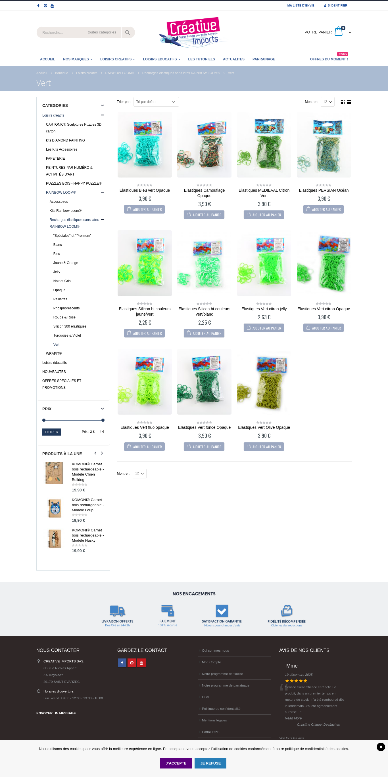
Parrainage (264, 59)
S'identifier (335, 5)
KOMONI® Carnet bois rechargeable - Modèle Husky (88, 535)
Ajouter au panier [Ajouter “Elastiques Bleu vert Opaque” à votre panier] (147, 209)
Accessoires (59, 202)
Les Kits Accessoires (61, 149)
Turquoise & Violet (67, 335)
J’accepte (176, 763)
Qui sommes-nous (215, 650)
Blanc (57, 245)
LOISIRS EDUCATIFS (160, 59)
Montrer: (311, 102)
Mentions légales (214, 720)
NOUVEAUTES (54, 372)
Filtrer (51, 432)
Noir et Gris (62, 281)
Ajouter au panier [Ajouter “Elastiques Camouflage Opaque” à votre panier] (207, 215)
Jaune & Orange (65, 263)
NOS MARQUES (76, 59)
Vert (56, 345)
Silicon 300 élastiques (69, 326)
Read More (293, 718)
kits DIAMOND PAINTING (65, 140)
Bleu (56, 254)
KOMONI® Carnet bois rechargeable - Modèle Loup (88, 505)
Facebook (122, 662)
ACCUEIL (47, 59)
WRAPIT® (54, 354)
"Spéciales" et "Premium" (72, 236)
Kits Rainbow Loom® (66, 211)
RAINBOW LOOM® (61, 193)
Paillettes (60, 299)
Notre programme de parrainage (225, 685)
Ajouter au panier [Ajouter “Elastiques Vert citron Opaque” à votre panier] (326, 328)
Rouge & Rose (64, 317)
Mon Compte (211, 662)
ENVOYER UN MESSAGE (56, 713)
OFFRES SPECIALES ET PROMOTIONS (61, 384)
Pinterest (132, 662)
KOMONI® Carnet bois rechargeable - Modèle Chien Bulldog (88, 472)
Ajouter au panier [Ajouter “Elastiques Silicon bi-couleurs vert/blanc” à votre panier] (207, 333)
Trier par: (124, 102)
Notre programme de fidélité (222, 673)
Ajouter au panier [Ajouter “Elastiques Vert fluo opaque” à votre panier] (147, 446)
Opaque (59, 290)
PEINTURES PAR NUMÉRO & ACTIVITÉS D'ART (69, 171)
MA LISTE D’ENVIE (300, 5)
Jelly (56, 272)
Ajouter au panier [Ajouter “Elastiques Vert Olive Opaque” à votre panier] (267, 446)
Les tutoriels (201, 59)
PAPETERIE (55, 159)
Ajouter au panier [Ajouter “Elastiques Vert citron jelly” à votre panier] (267, 328)
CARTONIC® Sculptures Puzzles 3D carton (73, 128)
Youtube (141, 662)
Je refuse (210, 763)
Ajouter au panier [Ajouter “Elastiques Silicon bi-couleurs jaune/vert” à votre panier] (147, 333)
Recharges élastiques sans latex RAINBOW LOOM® (74, 223)
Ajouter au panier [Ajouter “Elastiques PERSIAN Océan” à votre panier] (326, 209)
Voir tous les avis (291, 738)
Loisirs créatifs (53, 115)
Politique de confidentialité (221, 708)
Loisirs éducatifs (54, 363)
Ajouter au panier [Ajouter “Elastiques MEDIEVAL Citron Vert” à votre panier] (267, 215)
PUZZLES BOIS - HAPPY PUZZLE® (73, 183)
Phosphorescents (66, 308)
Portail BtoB (211, 732)
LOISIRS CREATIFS (116, 59)
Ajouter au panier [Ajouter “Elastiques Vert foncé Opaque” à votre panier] (207, 446)
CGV (205, 697)
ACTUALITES (234, 59)
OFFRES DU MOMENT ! (329, 57)
